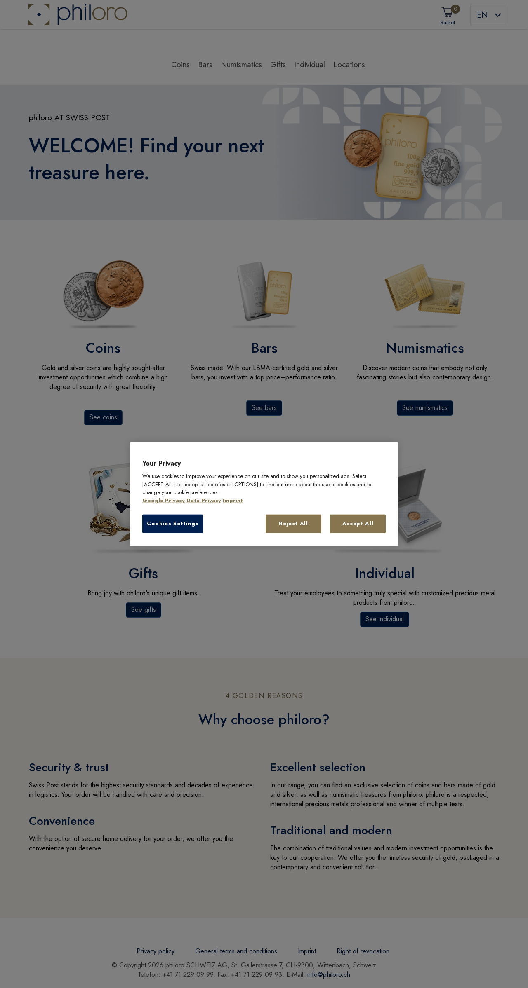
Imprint (233, 500)
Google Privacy (163, 500)
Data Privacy (203, 500)
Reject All (293, 523)
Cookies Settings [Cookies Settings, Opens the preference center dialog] (172, 523)
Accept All (358, 523)
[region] (264, 494)
